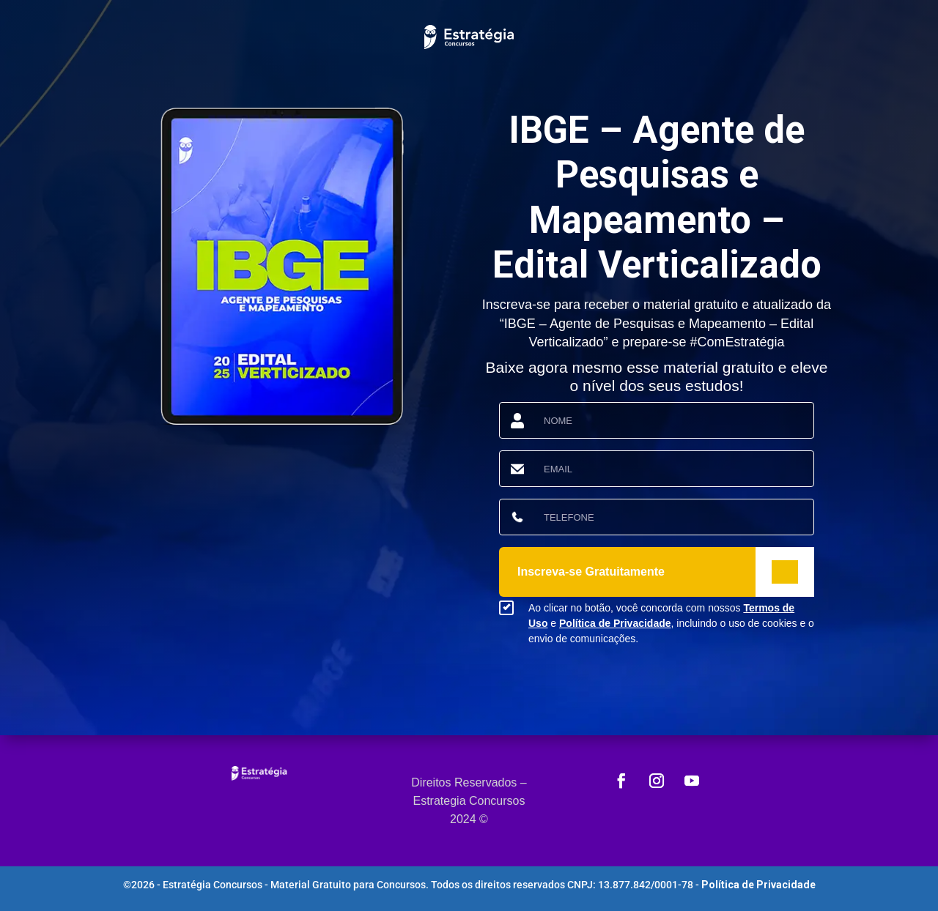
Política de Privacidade (615, 623)
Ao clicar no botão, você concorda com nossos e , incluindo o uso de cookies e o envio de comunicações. (671, 623)
